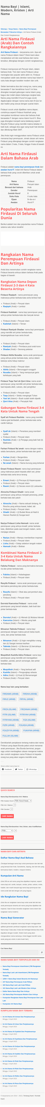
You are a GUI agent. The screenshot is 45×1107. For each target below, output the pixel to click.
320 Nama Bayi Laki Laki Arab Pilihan (16, 985)
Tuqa (5, 396)
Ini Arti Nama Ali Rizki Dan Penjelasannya (18, 1069)
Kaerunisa (7, 620)
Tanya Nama (13, 29)
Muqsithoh (8, 669)
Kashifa (6, 672)
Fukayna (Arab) (31, 731)
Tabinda (6, 646)
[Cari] (41, 952)
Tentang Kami (28, 1096)
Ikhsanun (7, 641)
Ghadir (6, 512)
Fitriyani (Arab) (11, 720)
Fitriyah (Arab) (28, 715)
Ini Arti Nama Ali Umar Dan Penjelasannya (18, 1024)
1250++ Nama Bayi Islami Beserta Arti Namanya (20, 979)
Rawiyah (7, 346)
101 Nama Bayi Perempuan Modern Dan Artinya (20, 994)
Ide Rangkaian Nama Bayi (14, 896)
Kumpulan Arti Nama (12, 875)
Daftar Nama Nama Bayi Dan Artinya (16, 991)
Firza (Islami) (9, 709)
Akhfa (5, 370)
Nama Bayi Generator (12, 917)
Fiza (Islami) (29, 720)
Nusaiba (7, 372)
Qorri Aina (7, 401)
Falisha (6, 575)
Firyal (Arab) (26, 699)
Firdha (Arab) (30, 694)
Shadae (6, 349)
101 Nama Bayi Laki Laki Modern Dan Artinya (19, 988)
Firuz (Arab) (9, 699)
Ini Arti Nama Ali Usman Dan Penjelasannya (19, 1017)
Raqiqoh (7, 306)
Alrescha (7, 503)
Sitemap (4, 29)
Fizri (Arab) (9, 725)
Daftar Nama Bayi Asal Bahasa (17, 857)
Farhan (6, 457)
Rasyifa (6, 592)
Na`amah (7, 463)
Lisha (5, 543)
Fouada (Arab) (26, 725)
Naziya (6, 538)
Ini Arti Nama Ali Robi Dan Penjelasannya (18, 1061)
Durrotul (7, 617)
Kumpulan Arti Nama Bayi (12, 1004)
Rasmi (6, 486)
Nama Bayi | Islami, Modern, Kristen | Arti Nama (17, 10)
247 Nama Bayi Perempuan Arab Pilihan (17, 982)
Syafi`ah (7, 431)
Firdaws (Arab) (10, 694)
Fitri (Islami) (9, 715)
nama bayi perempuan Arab (26, 167)
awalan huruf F (7, 170)
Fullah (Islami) (10, 736)
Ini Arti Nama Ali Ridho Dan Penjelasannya (18, 1076)
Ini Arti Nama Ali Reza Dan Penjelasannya (18, 1083)
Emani (6, 480)
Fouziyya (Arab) (11, 731)
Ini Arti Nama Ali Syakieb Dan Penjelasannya (19, 1031)
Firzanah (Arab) (29, 709)
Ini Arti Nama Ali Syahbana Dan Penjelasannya (20, 1039)
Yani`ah (6, 398)
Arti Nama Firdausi (9, 52)
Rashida (7, 440)
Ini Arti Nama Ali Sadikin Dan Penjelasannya (19, 1054)
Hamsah (7, 546)
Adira (5, 675)
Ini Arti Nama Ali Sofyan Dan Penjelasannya (19, 1046)
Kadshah (7, 324)
